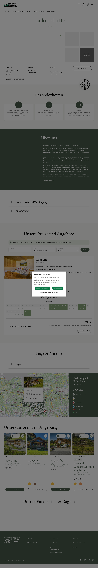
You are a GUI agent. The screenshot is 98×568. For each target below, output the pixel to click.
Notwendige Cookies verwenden (49, 292)
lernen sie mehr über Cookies (40, 284)
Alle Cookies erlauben (42, 288)
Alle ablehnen (58, 288)
